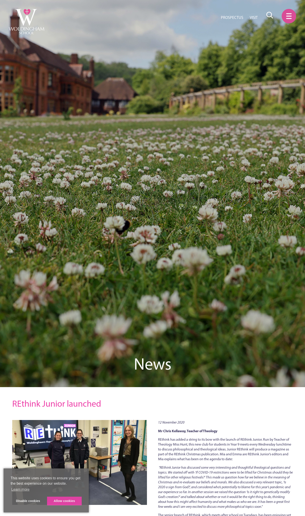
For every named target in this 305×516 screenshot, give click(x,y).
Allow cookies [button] (64, 501)
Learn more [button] (20, 489)
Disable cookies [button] (28, 501)
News (152, 364)
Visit (254, 17)
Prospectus (232, 17)
